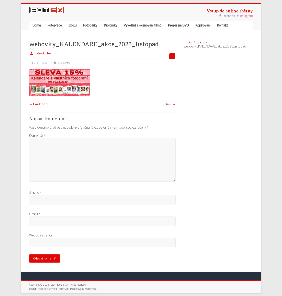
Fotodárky (90, 25)
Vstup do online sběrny (230, 10)
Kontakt (222, 25)
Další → (170, 104)
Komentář (37, 135)
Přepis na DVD (178, 25)
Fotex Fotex (42, 53)
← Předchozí (38, 104)
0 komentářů (61, 63)
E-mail (34, 214)
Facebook (227, 16)
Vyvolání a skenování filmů (142, 25)
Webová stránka (40, 235)
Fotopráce (54, 25)
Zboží (72, 25)
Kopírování (202, 25)
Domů (36, 25)
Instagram (245, 16)
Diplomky (110, 25)
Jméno (35, 192)
